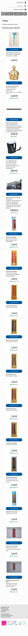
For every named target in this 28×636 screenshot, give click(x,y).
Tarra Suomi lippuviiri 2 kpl (13, 52)
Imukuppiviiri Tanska (11, 271)
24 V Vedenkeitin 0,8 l (11, 161)
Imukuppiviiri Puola (11, 408)
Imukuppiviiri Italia (11, 374)
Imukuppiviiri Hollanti (12, 340)
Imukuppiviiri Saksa (11, 237)
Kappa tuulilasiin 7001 (12, 122)
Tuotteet (9, 13)
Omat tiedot (22, 2)
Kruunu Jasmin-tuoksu (12, 86)
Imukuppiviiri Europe (11, 477)
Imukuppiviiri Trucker (12, 546)
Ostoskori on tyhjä (20, 9)
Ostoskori (18, 13)
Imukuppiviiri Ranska (11, 443)
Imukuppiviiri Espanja (11, 305)
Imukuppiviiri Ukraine (11, 512)
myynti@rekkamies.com (7, 615)
